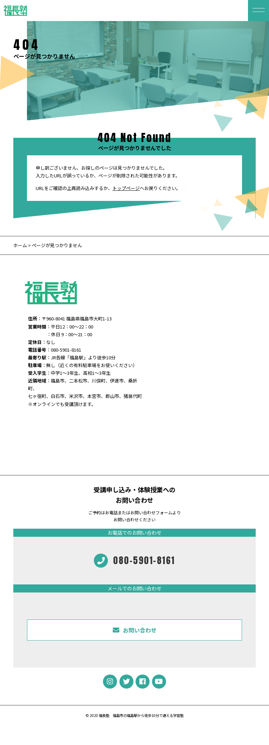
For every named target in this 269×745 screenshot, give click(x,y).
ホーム (20, 245)
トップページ (126, 188)
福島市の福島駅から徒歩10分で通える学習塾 (148, 715)
